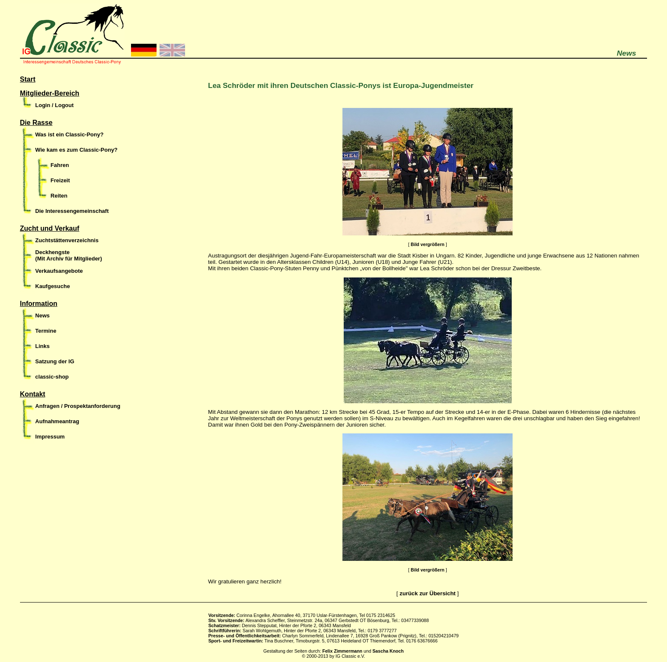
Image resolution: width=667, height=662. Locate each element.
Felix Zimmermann (342, 651)
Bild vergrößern (427, 244)
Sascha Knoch (388, 651)
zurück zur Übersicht (427, 593)
